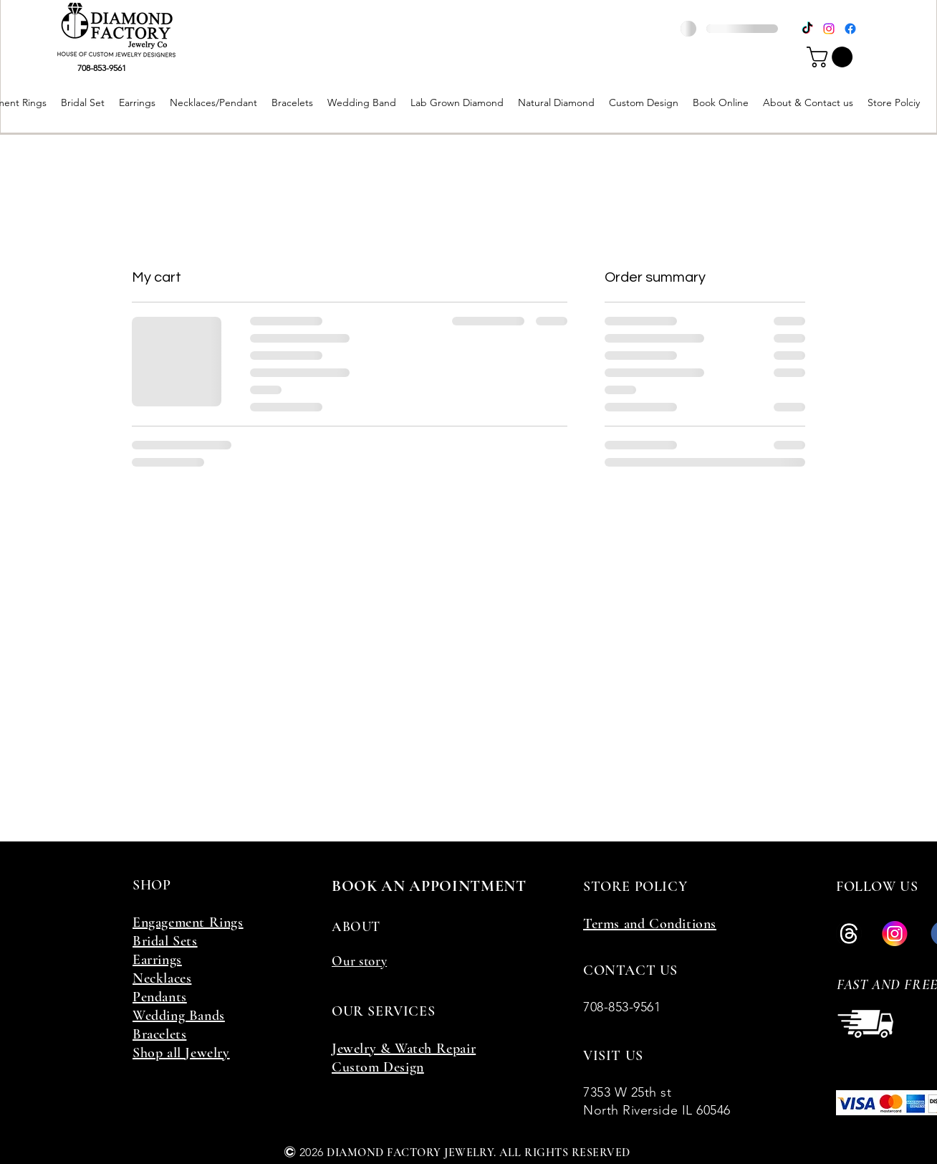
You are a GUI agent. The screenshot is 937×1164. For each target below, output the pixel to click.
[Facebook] (850, 29)
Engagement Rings (188, 922)
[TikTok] (807, 29)
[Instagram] (829, 29)
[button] (832, 57)
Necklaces (162, 978)
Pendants (160, 997)
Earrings (157, 959)
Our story (359, 961)
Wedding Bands (179, 1015)
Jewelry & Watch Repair (404, 1048)
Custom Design (378, 1067)
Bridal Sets (165, 941)
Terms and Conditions (649, 923)
